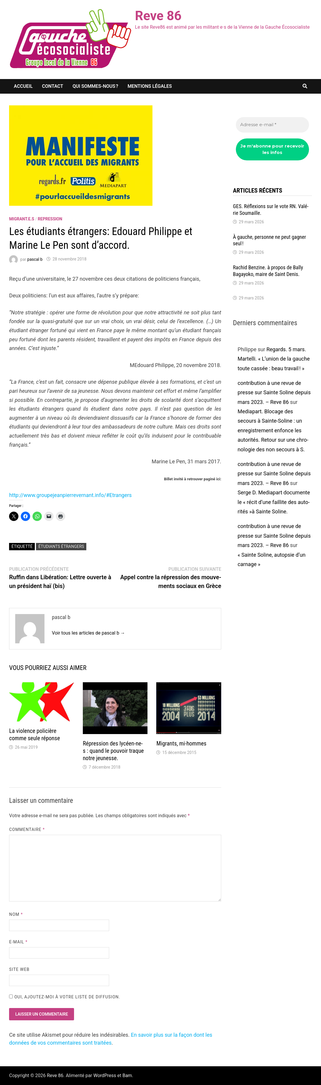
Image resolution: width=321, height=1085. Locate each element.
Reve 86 (158, 15)
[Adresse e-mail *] (272, 125)
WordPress (104, 1075)
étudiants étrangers (61, 546)
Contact (52, 86)
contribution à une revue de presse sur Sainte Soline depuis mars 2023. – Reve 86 (274, 392)
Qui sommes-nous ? (95, 86)
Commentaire (27, 829)
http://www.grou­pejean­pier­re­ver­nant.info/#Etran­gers (70, 495)
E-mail (18, 942)
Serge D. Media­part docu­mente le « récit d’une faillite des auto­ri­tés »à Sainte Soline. (274, 502)
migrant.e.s (21, 219)
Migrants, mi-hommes (181, 743)
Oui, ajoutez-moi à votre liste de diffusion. (64, 997)
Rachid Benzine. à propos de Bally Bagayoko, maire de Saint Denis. (268, 270)
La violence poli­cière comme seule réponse (34, 734)
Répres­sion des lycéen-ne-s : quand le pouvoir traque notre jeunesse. (113, 751)
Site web (19, 969)
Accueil (23, 86)
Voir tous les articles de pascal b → (88, 633)
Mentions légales (150, 86)
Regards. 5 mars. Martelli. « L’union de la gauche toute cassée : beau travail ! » (274, 358)
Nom (16, 914)
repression (50, 219)
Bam (127, 1075)
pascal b (34, 259)
